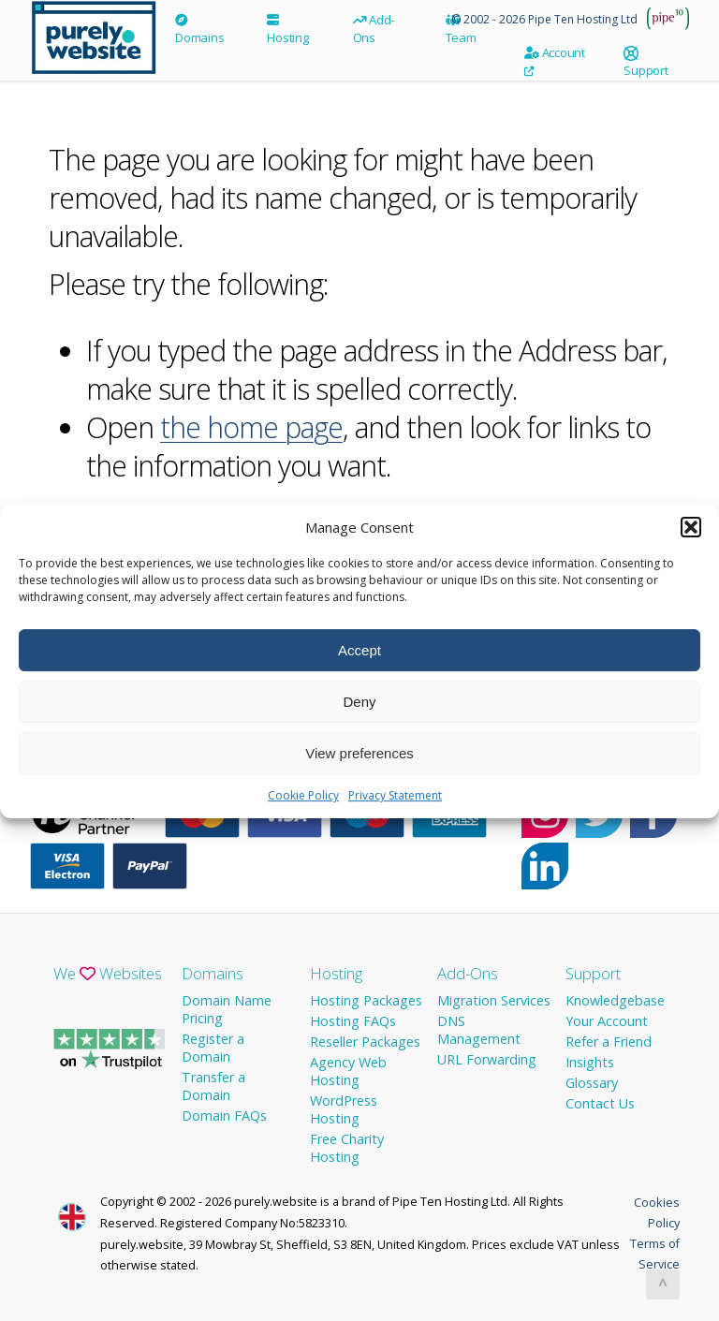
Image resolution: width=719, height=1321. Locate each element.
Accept (359, 660)
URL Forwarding (486, 1059)
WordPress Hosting (343, 1109)
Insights (589, 1062)
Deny (359, 712)
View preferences (359, 763)
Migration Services (493, 1000)
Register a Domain (213, 1047)
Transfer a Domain (213, 1086)
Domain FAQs (224, 1115)
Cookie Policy (303, 806)
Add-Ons (374, 28)
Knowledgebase (615, 1000)
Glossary (591, 1083)
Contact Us (600, 1103)
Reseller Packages (365, 1041)
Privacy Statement (395, 806)
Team (461, 30)
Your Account (606, 1021)
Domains (199, 30)
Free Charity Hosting (347, 1148)
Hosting (287, 30)
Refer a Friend (608, 1041)
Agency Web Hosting (348, 1071)
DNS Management (479, 1030)
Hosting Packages (366, 1000)
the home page (251, 427)
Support (646, 66)
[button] (691, 537)
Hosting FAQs (353, 1021)
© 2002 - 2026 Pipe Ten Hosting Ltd (544, 19)
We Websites (107, 973)
